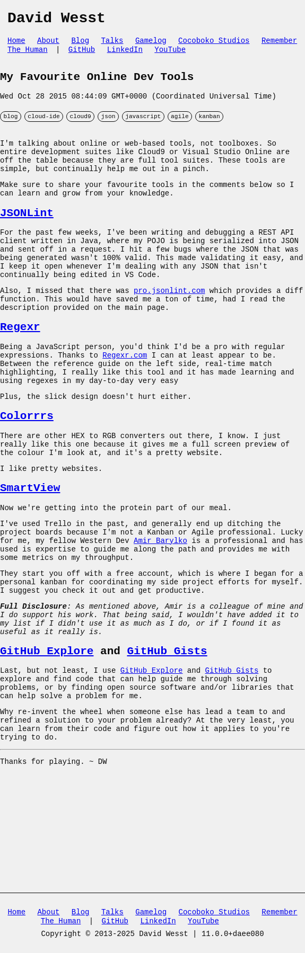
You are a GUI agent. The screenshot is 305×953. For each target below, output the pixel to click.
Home (16, 45)
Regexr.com (124, 399)
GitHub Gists (167, 735)
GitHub (81, 55)
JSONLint (27, 236)
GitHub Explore (46, 735)
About (48, 45)
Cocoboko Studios (213, 45)
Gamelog (151, 45)
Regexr (20, 367)
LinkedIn (125, 55)
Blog (80, 45)
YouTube (170, 55)
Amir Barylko (160, 609)
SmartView (30, 549)
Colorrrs (27, 468)
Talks (112, 45)
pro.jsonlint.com (169, 325)
